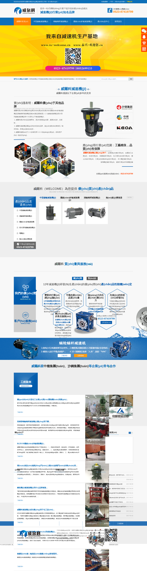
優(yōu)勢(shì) (77, 279)
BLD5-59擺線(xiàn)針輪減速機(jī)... (31, 444)
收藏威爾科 (104, 1)
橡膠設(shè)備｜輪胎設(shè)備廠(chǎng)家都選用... (37, 554)
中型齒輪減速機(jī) (41, 21)
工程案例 (26, 381)
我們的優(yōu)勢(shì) (25, 291)
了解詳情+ (20, 412)
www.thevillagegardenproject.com (77, 536)
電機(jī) (21, 233)
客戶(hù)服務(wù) (25, 317)
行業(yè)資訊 (60, 470)
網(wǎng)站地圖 (120, 1)
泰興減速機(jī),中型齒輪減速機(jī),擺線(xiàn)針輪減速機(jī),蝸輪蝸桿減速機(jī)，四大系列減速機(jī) (58, 79)
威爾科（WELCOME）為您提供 (73, 190)
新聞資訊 (118, 21)
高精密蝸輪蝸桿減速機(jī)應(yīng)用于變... (33, 421)
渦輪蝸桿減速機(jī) (25, 216)
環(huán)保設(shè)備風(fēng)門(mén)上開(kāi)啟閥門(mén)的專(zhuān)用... (47, 466)
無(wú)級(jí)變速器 (25, 239)
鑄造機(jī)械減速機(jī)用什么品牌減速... (32, 488)
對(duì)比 (92, 278)
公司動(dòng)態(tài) (18, 470)
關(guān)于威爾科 (19, 433)
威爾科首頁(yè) (22, 21)
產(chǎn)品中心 (103, 21)
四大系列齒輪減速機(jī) (27, 227)
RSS (111, 1)
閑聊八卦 (100, 470)
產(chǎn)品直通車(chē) (23, 202)
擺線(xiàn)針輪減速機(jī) (82, 21)
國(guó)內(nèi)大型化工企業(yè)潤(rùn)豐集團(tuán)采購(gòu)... (42, 399)
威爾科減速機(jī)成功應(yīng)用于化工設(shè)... (36, 510)
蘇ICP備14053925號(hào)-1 (65, 538)
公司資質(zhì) (111, 432)
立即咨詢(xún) (106, 322)
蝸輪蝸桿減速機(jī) (60, 21)
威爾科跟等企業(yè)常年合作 (73, 366)
